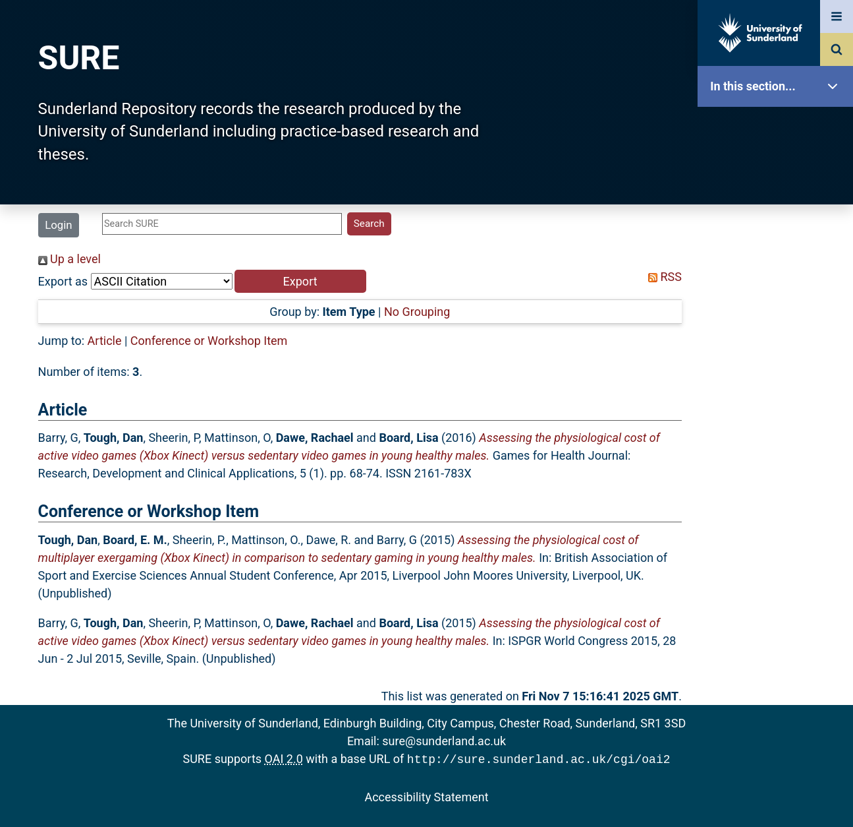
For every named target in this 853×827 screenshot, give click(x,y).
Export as (63, 281)
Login (58, 224)
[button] (300, 281)
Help (778, 462)
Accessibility (778, 504)
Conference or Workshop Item (209, 341)
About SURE (778, 211)
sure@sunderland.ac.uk (444, 741)
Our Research (778, 170)
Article (105, 341)
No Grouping (417, 312)
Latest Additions (778, 336)
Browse (778, 253)
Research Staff (778, 420)
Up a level (69, 259)
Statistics (778, 379)
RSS (662, 277)
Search (778, 295)
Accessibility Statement (426, 796)
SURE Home (778, 128)
